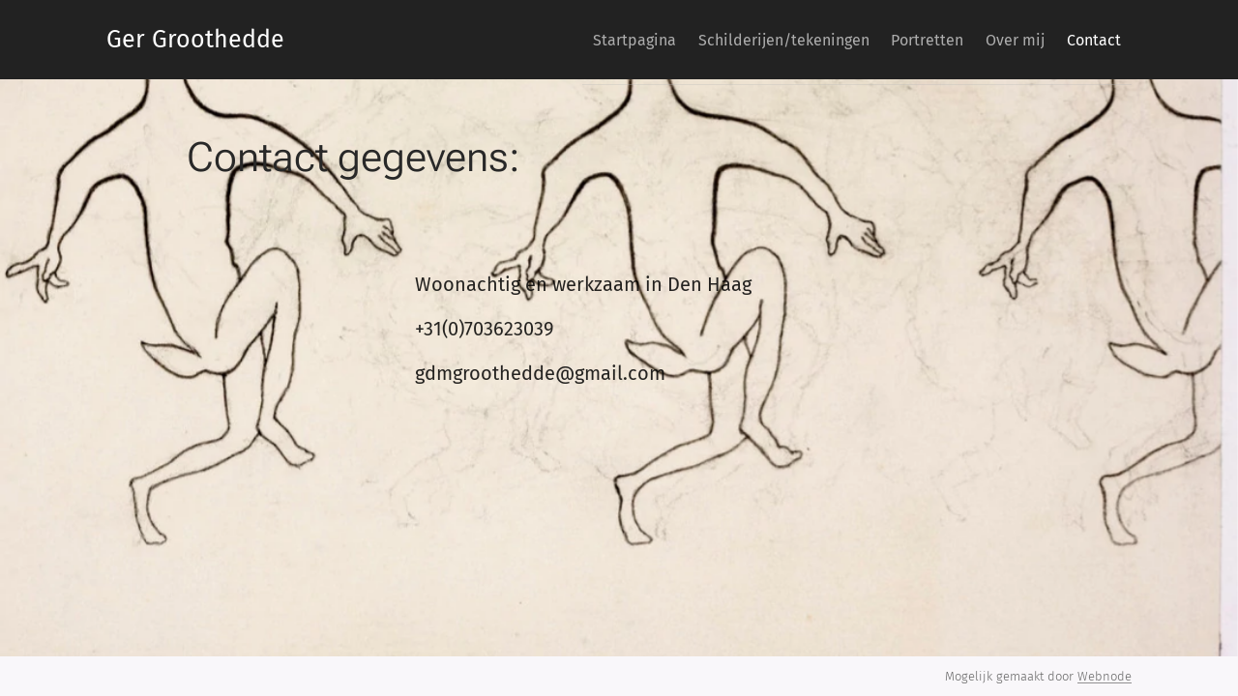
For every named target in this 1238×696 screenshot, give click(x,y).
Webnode (1104, 676)
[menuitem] (576, 39)
